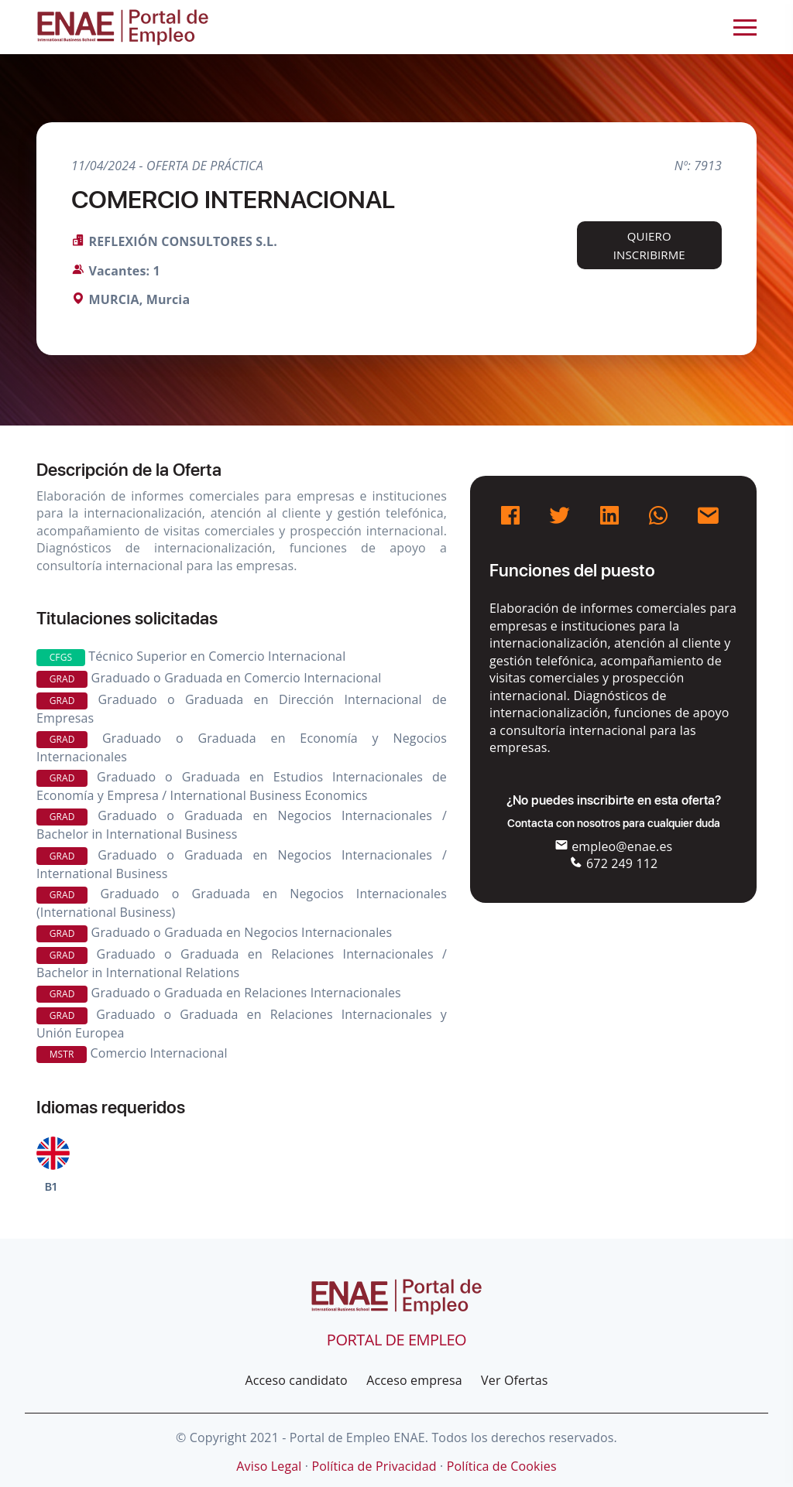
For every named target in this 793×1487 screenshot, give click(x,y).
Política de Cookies (502, 1466)
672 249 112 (613, 863)
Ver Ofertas (514, 1380)
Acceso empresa (414, 1380)
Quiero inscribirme (649, 245)
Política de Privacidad (373, 1466)
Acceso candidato (296, 1380)
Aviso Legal (268, 1466)
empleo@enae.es (613, 846)
